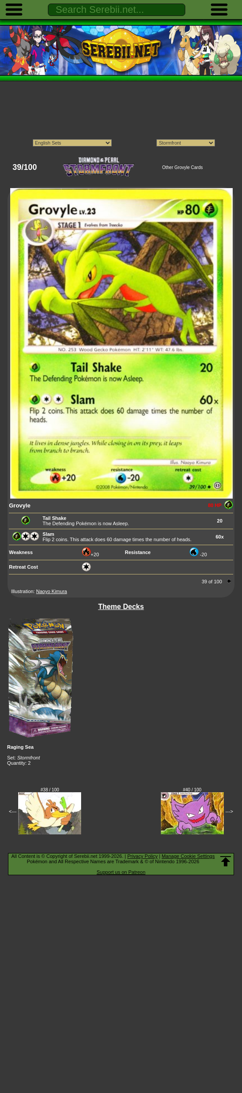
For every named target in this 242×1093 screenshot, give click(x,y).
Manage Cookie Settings (188, 856)
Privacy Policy (142, 856)
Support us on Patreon (121, 872)
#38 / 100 (50, 789)
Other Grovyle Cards (182, 167)
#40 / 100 (192, 789)
